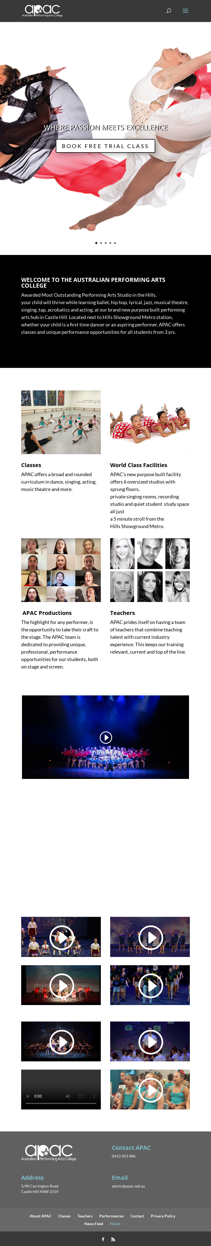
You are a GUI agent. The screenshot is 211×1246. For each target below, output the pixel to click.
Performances (111, 1216)
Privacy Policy (163, 1216)
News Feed (93, 1223)
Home (115, 1223)
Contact (137, 1216)
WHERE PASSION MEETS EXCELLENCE (105, 127)
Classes (64, 1216)
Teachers (85, 1216)
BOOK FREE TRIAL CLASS (105, 146)
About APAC (40, 1216)
